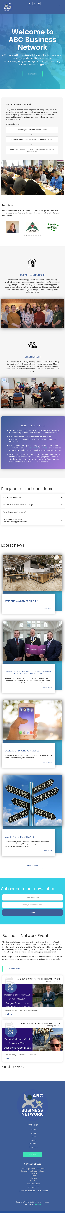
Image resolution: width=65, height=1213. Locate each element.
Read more (47, 608)
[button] (60, 5)
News (33, 1140)
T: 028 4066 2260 (33, 1184)
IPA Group (37, 1204)
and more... (13, 1066)
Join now (32, 1154)
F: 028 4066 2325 (33, 1187)
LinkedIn (45, 448)
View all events (14, 969)
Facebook (27, 448)
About (33, 1133)
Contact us (32, 74)
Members (33, 1143)
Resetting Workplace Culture (21, 601)
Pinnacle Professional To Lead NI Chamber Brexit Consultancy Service (28, 672)
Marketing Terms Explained (19, 837)
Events (33, 1136)
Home (33, 1129)
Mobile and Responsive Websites (22, 751)
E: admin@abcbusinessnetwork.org (33, 1191)
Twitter (35, 448)
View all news (32, 866)
